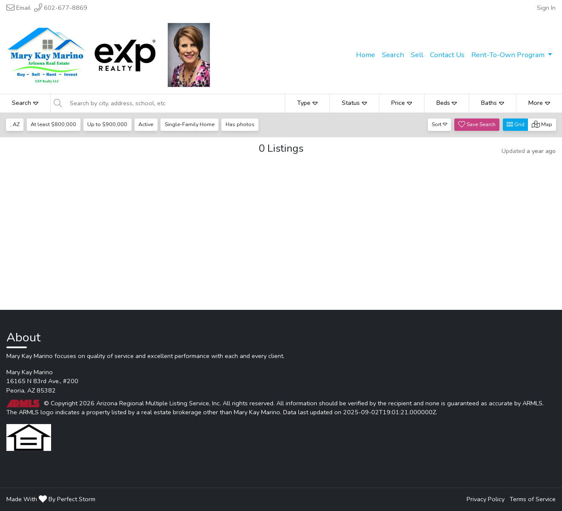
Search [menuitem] (393, 55)
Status (354, 102)
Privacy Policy (486, 499)
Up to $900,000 (107, 124)
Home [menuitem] (365, 55)
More (539, 102)
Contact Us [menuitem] (447, 55)
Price (401, 102)
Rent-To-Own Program (508, 55)
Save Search (477, 124)
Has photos (240, 124)
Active (145, 124)
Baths (492, 102)
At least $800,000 (53, 124)
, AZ (15, 124)
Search (25, 102)
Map (542, 124)
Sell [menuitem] (417, 55)
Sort (439, 124)
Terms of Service (533, 499)
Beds (446, 102)
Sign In (546, 7)
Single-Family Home (190, 124)
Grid (516, 124)
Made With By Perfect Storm (50, 499)
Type (307, 102)
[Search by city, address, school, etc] (175, 103)
